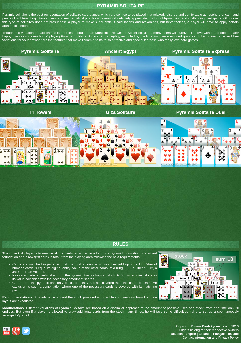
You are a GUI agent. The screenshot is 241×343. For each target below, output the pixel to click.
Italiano (233, 334)
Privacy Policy (228, 337)
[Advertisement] (120, 202)
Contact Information (197, 337)
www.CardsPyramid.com (211, 326)
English (190, 334)
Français (219, 334)
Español (204, 334)
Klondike (101, 32)
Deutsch (177, 334)
